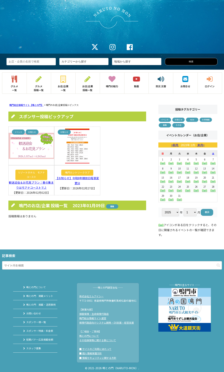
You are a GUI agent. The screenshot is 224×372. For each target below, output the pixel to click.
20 (204, 179)
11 (187, 170)
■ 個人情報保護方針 (92, 353)
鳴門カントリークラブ (77, 172)
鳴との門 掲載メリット (36, 296)
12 (196, 170)
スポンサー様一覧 (33, 322)
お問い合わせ (30, 313)
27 (204, 188)
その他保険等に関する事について (99, 340)
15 (162, 179)
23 (171, 188)
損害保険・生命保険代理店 (95, 314)
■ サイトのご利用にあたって (97, 349)
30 (171, 197)
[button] (218, 265)
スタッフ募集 (30, 348)
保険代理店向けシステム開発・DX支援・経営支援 (108, 322)
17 (179, 179)
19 (196, 179)
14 (213, 170)
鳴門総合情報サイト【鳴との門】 (26, 105)
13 (204, 170)
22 (162, 188)
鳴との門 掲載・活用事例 (37, 304)
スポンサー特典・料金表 (36, 331)
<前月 (175, 145)
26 (196, 188)
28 (213, 188)
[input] (112, 265)
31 (179, 197)
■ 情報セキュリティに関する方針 (99, 358)
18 (187, 179)
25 (187, 188)
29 (162, 197)
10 (179, 170)
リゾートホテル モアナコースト (31, 175)
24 (179, 188)
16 (171, 179)
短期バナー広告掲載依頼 (36, 339)
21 (213, 179)
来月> (201, 145)
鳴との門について (33, 287)
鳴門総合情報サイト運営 (94, 318)
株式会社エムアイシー (93, 296)
